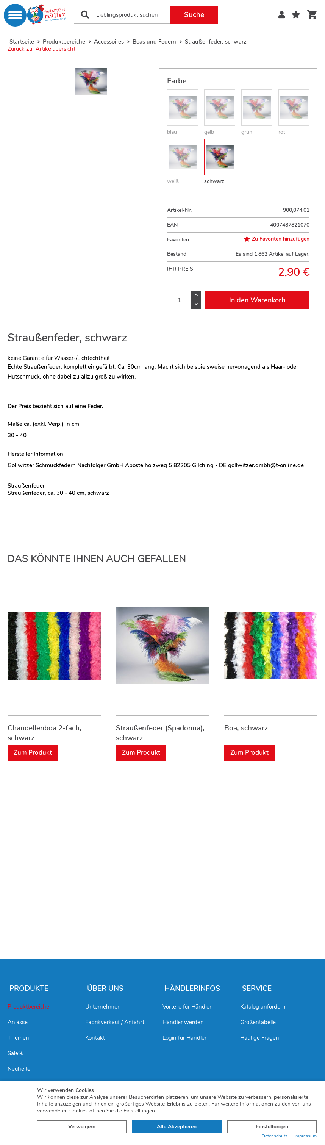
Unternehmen (103, 1006)
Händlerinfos (192, 988)
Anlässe (18, 1022)
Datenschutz (275, 1136)
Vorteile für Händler (186, 1006)
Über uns (105, 988)
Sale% (15, 1053)
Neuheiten (21, 1069)
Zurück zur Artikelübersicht (41, 49)
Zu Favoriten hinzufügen (276, 239)
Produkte (28, 988)
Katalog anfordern (263, 1006)
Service (257, 988)
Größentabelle (258, 1022)
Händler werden (183, 1022)
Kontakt (95, 1038)
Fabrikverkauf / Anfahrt (114, 1022)
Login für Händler (184, 1038)
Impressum (305, 1136)
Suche (194, 15)
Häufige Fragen (259, 1038)
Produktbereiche (28, 1006)
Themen (18, 1038)
